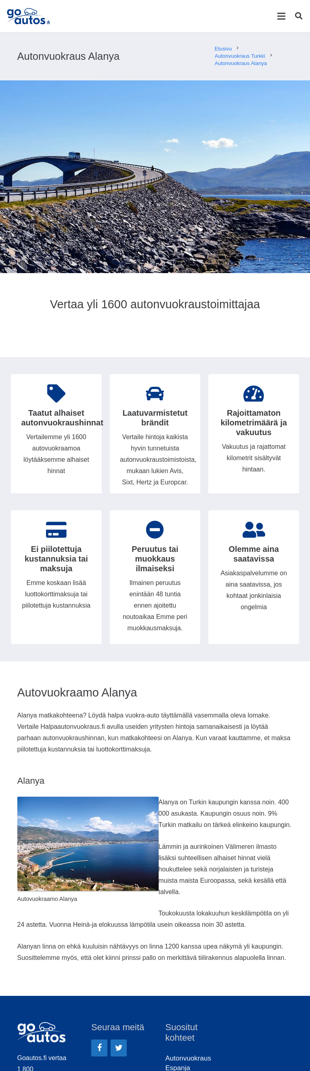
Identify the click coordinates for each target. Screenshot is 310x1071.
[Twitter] (119, 1047)
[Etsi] (299, 16)
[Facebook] (99, 1047)
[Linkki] (30, 16)
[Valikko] (281, 16)
